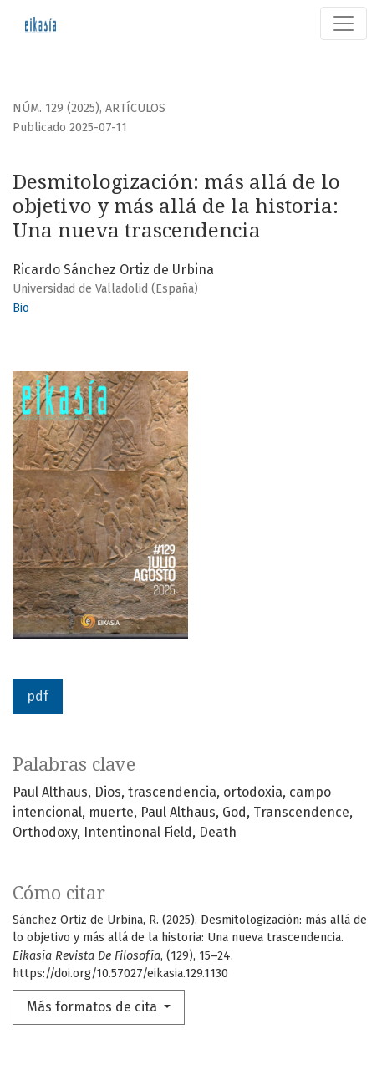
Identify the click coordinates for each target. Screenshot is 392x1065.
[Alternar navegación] (343, 23)
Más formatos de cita (93, 1007)
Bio (21, 308)
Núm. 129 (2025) (56, 108)
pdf (37, 696)
